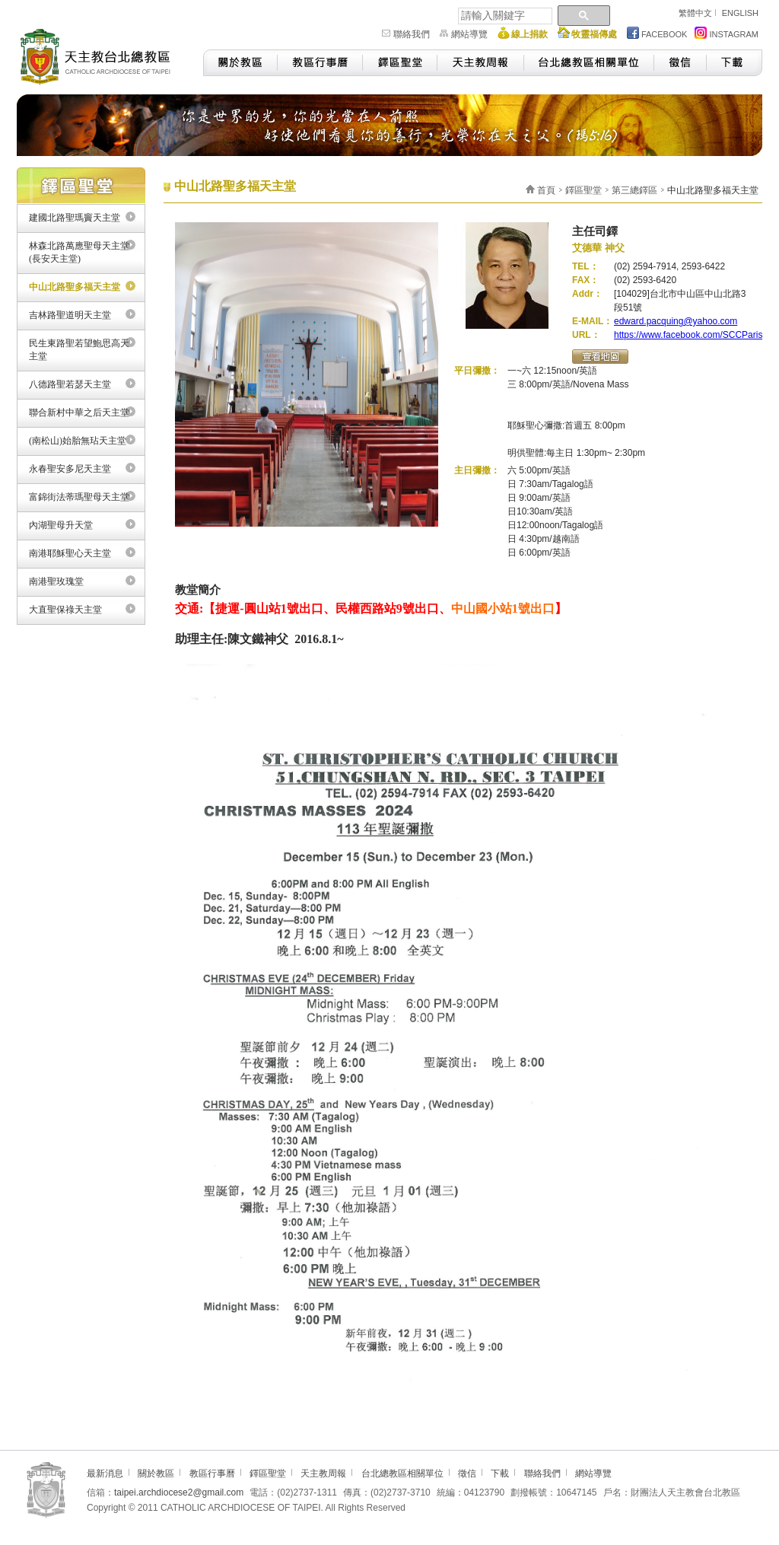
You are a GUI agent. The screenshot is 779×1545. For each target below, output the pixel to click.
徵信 (679, 62)
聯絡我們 (411, 34)
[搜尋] (503, 16)
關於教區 (240, 62)
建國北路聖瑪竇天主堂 (74, 217)
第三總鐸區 (634, 190)
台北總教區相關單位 (588, 62)
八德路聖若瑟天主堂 (70, 384)
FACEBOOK (657, 33)
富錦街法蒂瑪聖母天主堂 (79, 497)
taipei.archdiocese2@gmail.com (178, 1492)
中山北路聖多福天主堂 (74, 287)
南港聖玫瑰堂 (56, 581)
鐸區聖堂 (399, 62)
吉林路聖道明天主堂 (70, 315)
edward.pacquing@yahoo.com (675, 321)
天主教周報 (480, 62)
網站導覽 (469, 34)
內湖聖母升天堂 (61, 525)
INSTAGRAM (726, 33)
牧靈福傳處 (594, 34)
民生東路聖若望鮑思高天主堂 (79, 350)
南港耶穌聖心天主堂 (70, 553)
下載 (734, 62)
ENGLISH (740, 13)
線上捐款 (529, 34)
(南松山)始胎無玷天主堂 (77, 440)
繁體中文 (695, 13)
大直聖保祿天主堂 (65, 609)
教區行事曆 (319, 62)
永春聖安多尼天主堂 (70, 469)
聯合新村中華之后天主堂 (79, 412)
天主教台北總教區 (102, 55)
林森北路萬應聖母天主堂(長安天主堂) (79, 252)
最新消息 (105, 1473)
